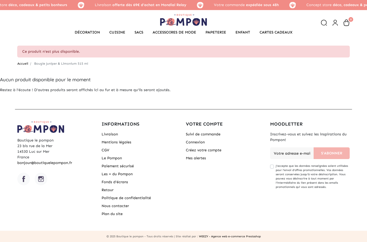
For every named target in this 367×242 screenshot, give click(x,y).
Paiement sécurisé (118, 166)
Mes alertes (196, 158)
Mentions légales (116, 142)
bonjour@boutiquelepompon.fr (44, 162)
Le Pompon (112, 158)
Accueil (22, 64)
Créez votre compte (203, 150)
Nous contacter (115, 206)
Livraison (110, 134)
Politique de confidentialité (126, 198)
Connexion (195, 142)
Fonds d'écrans (115, 182)
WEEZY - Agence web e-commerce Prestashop (230, 236)
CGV (105, 150)
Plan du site (112, 214)
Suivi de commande (203, 134)
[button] (324, 22)
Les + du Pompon (117, 174)
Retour (108, 190)
